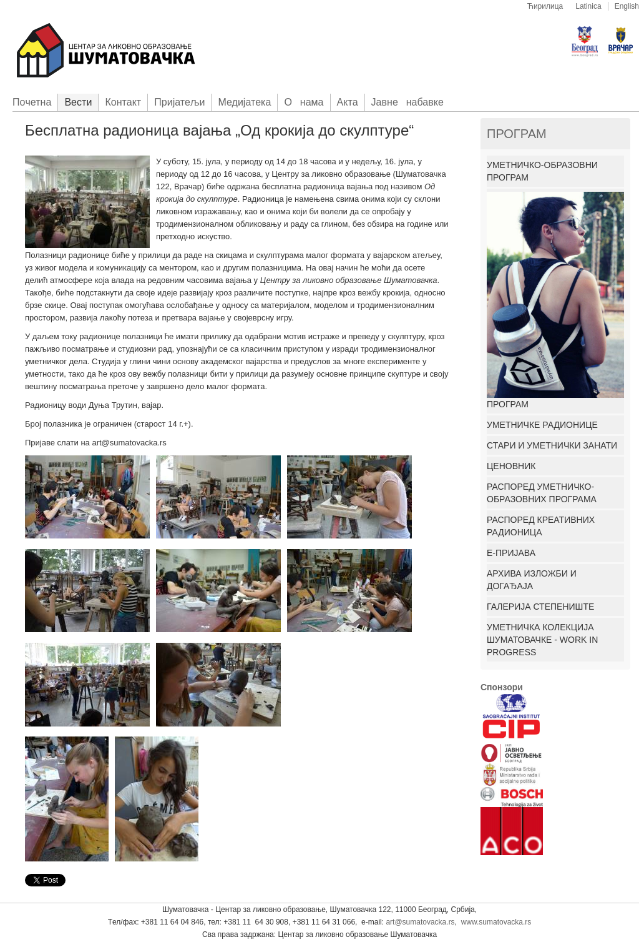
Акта (347, 102)
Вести (78, 102)
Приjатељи (179, 102)
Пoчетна (31, 102)
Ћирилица (545, 6)
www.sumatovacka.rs (496, 922)
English (627, 6)
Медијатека (244, 102)
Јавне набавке (407, 102)
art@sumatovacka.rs (420, 922)
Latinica (588, 6)
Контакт (123, 102)
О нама (303, 102)
